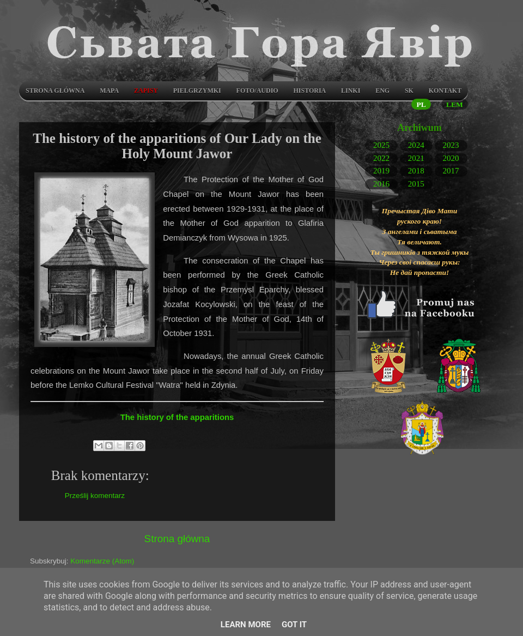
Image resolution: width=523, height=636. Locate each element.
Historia (309, 90)
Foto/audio (257, 90)
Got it (294, 624)
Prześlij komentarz (95, 495)
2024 (416, 145)
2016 (381, 183)
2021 (416, 157)
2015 (416, 183)
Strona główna (55, 90)
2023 (451, 145)
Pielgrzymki (197, 90)
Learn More (246, 624)
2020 (451, 157)
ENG (382, 90)
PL (420, 104)
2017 (451, 170)
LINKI (350, 90)
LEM (454, 104)
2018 (416, 170)
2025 (381, 145)
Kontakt (445, 90)
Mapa (109, 90)
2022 (381, 157)
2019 (381, 170)
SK (409, 90)
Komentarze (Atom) (102, 561)
